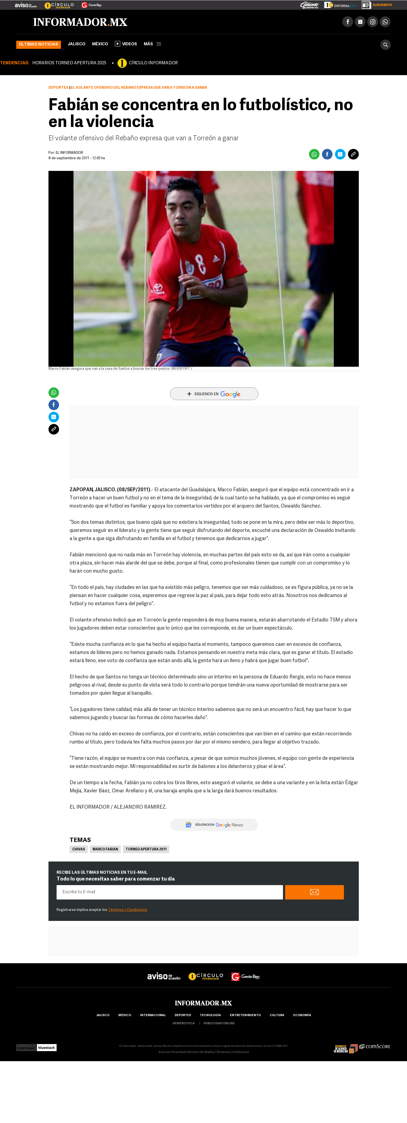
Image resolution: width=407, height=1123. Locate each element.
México (100, 44)
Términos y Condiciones (127, 910)
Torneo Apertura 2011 (146, 849)
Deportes (58, 88)
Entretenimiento (245, 1015)
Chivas (78, 849)
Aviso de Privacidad (171, 1052)
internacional (153, 1015)
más (152, 44)
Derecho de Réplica (200, 1052)
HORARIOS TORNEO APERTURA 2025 (69, 63)
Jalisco (76, 44)
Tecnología (210, 1015)
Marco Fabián (105, 849)
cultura (277, 1015)
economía (302, 1015)
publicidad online (219, 1023)
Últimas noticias (38, 45)
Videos (126, 43)
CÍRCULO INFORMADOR (153, 63)
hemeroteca (183, 1023)
